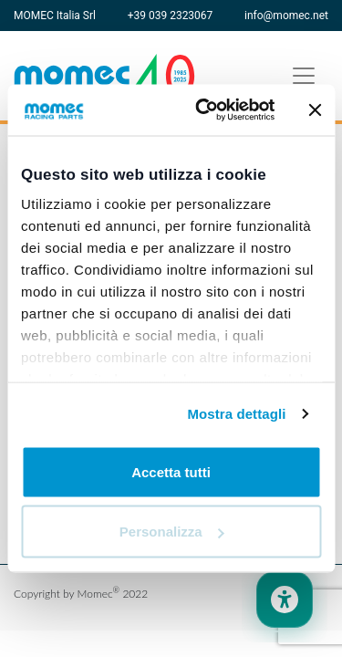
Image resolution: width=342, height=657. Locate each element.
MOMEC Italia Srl (55, 15)
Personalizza (171, 531)
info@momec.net (286, 15)
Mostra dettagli (236, 414)
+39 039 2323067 (170, 15)
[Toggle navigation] (303, 75)
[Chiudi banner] (314, 109)
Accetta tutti (171, 471)
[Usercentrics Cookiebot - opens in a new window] (204, 110)
